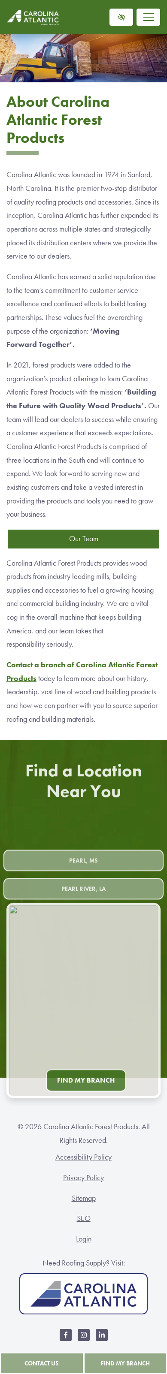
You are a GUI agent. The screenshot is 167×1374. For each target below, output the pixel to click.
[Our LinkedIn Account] (101, 1339)
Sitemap (84, 1198)
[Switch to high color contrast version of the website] (121, 17)
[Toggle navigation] (148, 17)
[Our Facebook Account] (65, 1339)
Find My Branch (125, 1363)
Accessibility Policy (83, 1157)
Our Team (83, 538)
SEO (84, 1218)
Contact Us (41, 1363)
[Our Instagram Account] (83, 1339)
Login (83, 1239)
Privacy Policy (83, 1177)
